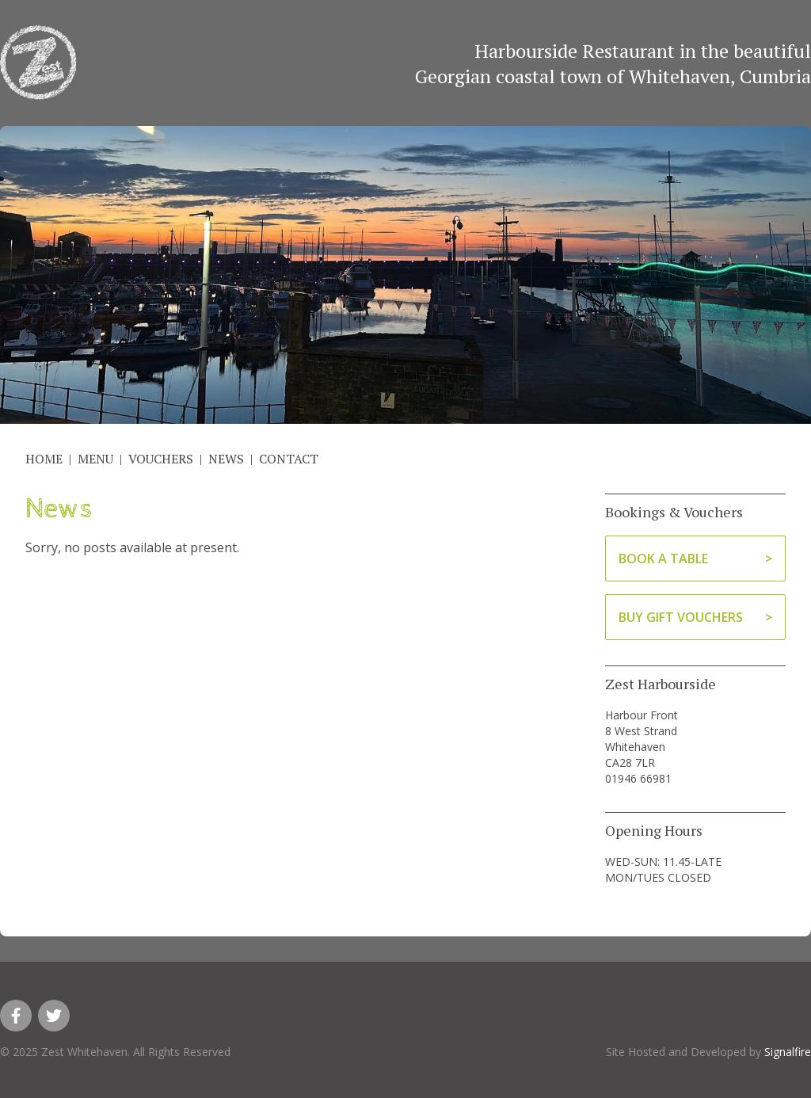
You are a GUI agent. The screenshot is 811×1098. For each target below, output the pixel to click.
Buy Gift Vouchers (681, 617)
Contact (288, 458)
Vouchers (160, 458)
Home (44, 458)
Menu (95, 458)
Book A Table (663, 558)
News (226, 458)
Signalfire (787, 1051)
